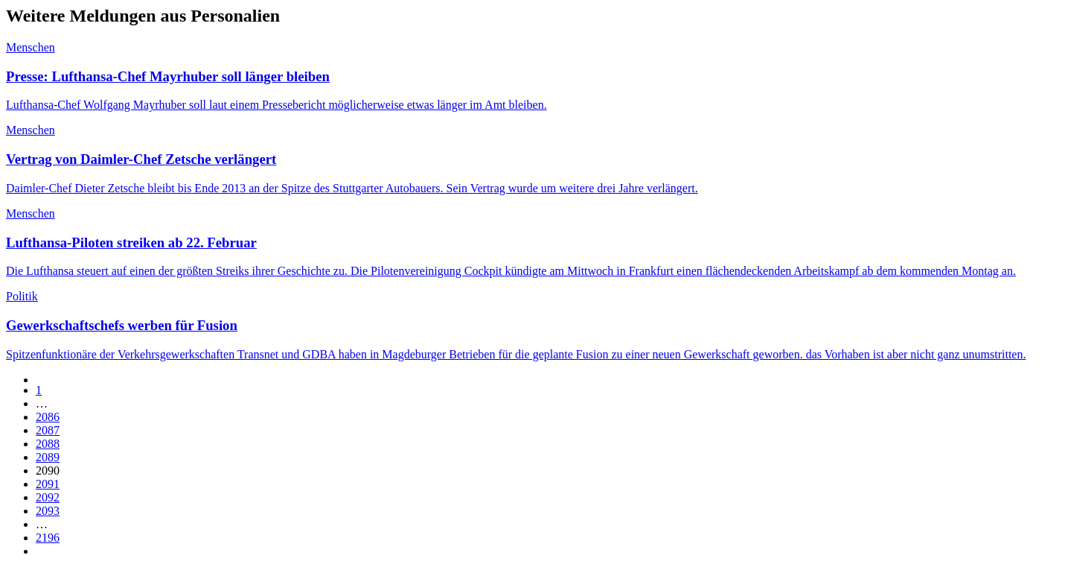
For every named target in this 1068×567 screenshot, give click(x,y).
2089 (48, 457)
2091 (48, 484)
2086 (48, 417)
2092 (48, 497)
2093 (48, 510)
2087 (48, 430)
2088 (48, 443)
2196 (48, 537)
